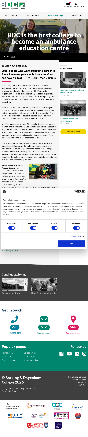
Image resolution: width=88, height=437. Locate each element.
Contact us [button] (77, 15)
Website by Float (9, 391)
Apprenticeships (31, 360)
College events (30, 353)
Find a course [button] (11, 15)
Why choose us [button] (33, 15)
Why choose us (8, 360)
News (13, 56)
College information (10, 388)
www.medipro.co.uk (10, 250)
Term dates (7, 356)
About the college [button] (55, 15)
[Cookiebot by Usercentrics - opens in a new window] (75, 191)
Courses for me (30, 356)
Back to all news (73, 131)
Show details (75, 236)
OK (71, 244)
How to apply (7, 353)
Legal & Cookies (28, 388)
